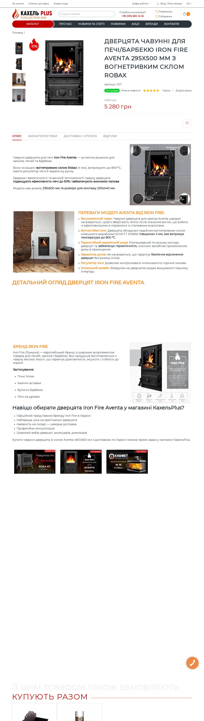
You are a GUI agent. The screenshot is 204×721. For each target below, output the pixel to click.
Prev (19, 39)
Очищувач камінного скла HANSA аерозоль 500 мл (80, 550)
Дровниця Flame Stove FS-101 (34, 548)
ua (189, 3)
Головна (17, 32)
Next (19, 106)
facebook (125, 3)
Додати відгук (184, 90)
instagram (117, 3)
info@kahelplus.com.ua (74, 704)
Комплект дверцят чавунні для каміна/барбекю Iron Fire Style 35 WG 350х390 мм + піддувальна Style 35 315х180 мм (169, 647)
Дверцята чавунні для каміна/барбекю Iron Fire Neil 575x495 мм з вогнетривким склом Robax (124, 645)
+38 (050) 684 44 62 (133, 16)
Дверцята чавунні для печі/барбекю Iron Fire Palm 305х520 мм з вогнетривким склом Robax (34, 645)
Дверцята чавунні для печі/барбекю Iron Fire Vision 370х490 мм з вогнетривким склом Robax (79, 645)
